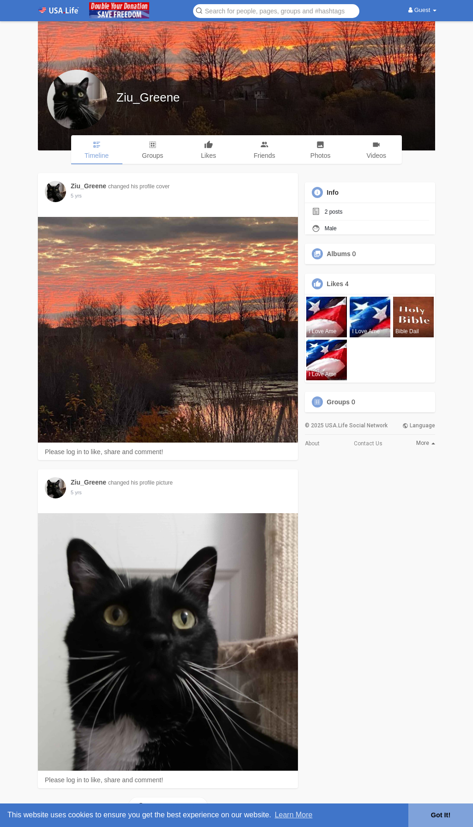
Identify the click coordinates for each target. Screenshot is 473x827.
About (312, 443)
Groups (338, 402)
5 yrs (76, 195)
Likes (335, 284)
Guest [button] (422, 9)
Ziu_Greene (148, 97)
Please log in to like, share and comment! (104, 451)
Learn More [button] (294, 815)
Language (418, 425)
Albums (338, 254)
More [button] (425, 443)
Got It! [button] (440, 815)
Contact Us (368, 443)
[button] (276, 10)
